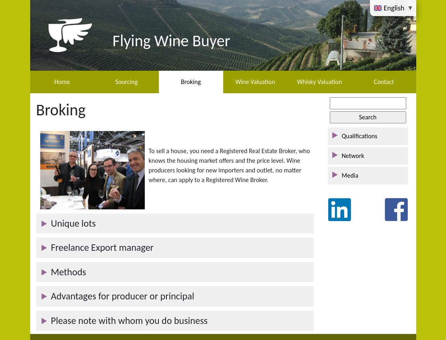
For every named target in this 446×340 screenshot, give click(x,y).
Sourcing (126, 82)
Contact (384, 82)
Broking (191, 82)
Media (350, 175)
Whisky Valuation (319, 82)
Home (62, 82)
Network (353, 156)
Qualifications (360, 136)
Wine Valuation (255, 82)
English (390, 7)
